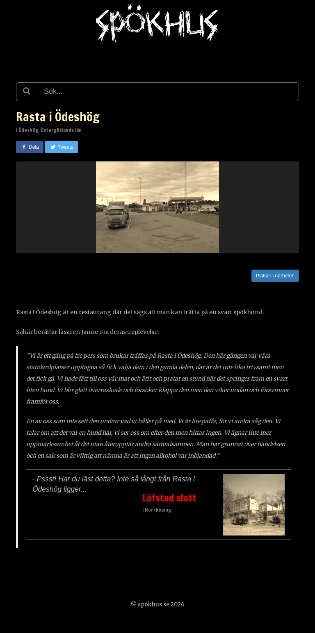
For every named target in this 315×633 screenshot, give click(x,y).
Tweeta (62, 147)
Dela (30, 147)
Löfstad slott (169, 498)
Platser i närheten (275, 276)
